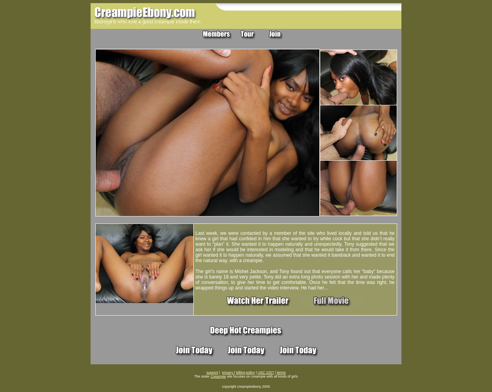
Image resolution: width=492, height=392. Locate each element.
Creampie (218, 376)
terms (281, 372)
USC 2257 (266, 372)
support (212, 372)
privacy (228, 372)
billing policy (245, 372)
